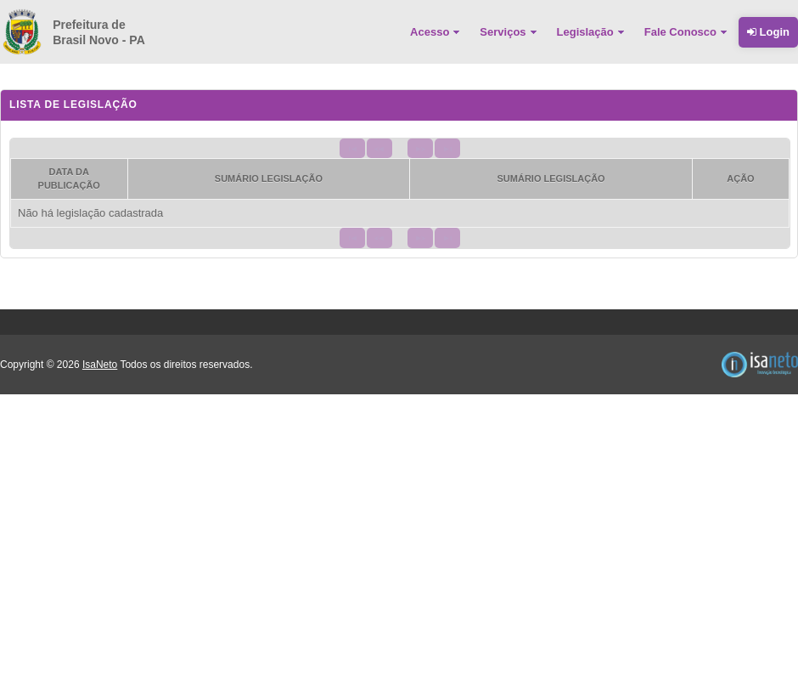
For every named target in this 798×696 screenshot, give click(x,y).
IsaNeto (99, 365)
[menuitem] (436, 32)
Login (768, 31)
